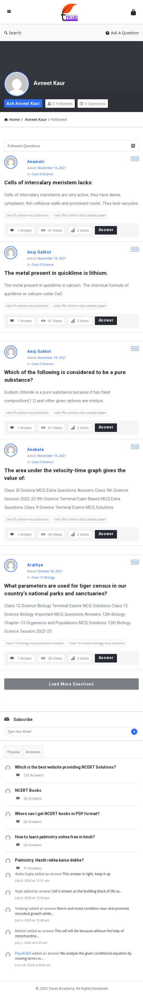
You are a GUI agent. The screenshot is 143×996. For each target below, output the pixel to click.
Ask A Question (122, 32)
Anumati (35, 161)
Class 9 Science (43, 174)
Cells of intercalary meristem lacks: (48, 182)
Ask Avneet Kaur (23, 103)
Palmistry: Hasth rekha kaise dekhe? (49, 860)
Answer (106, 229)
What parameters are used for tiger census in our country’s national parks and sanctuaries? (66, 590)
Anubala (35, 449)
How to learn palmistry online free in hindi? (55, 837)
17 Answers (28, 868)
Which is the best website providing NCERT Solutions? (65, 767)
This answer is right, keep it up (86, 874)
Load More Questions (71, 684)
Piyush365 (23, 953)
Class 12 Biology (43, 577)
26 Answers (28, 821)
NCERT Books (28, 790)
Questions (93, 103)
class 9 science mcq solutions (27, 215)
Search (12, 32)
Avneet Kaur (49, 83)
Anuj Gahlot (39, 252)
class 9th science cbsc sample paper (80, 215)
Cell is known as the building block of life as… (87, 891)
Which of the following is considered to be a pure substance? (65, 376)
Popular (13, 752)
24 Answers (28, 845)
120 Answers (29, 775)
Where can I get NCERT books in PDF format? (57, 813)
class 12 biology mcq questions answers (35, 643)
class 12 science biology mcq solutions (97, 643)
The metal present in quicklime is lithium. (56, 273)
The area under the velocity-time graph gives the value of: (65, 474)
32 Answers (28, 798)
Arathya (35, 565)
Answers (33, 752)
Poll (135, 159)
